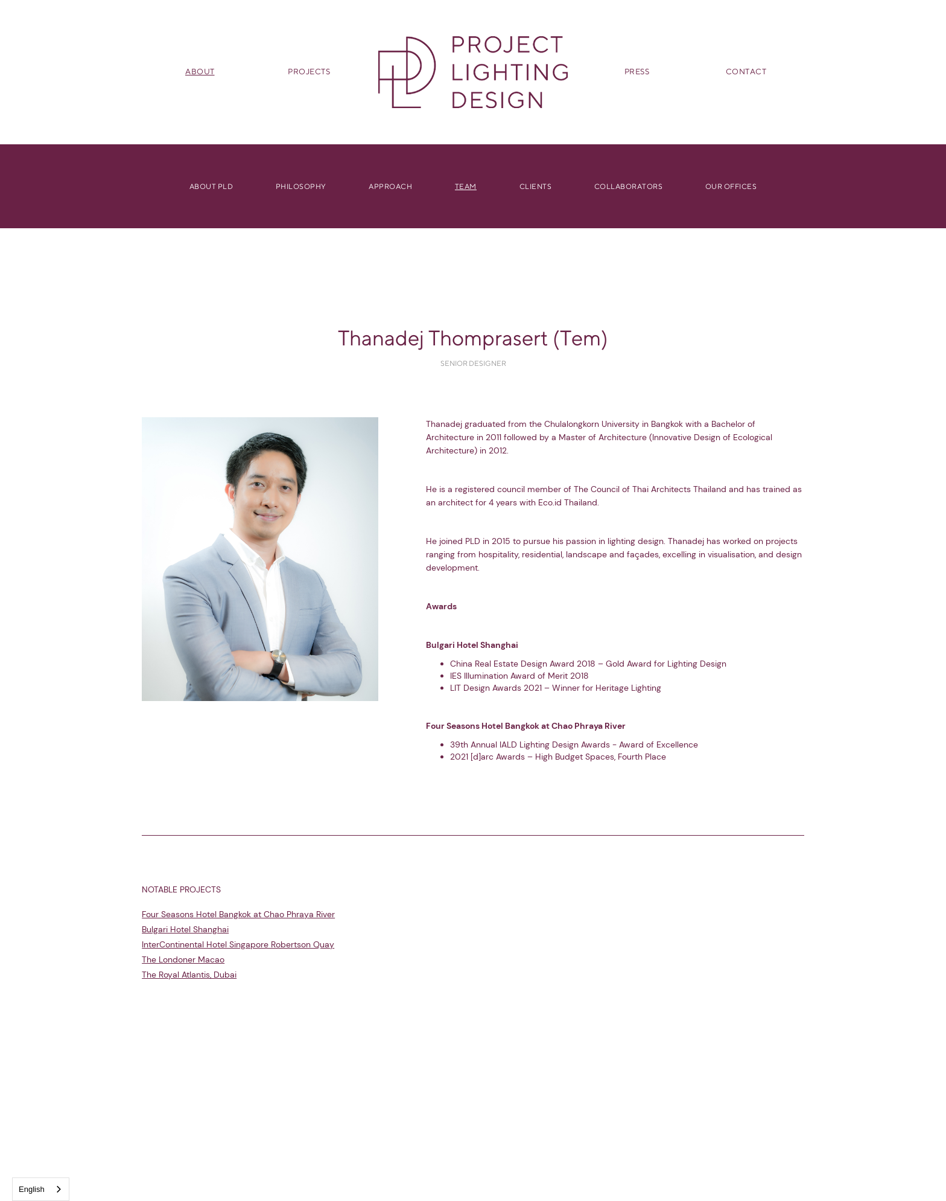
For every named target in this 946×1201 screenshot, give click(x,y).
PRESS (637, 71)
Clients (535, 185)
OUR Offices (731, 185)
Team (466, 185)
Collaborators (628, 185)
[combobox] (40, 1189)
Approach (390, 185)
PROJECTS (309, 71)
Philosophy (301, 185)
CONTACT (746, 71)
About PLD (211, 185)
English (32, 1189)
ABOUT (200, 71)
